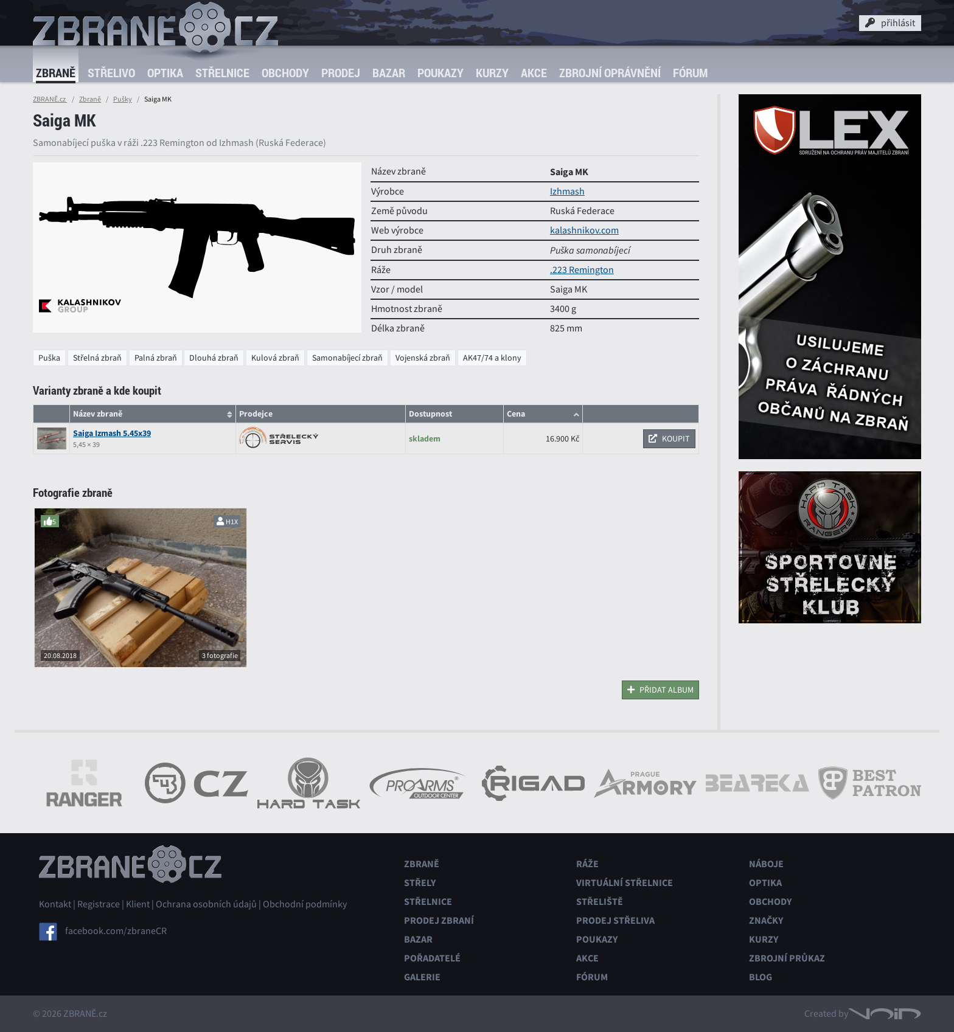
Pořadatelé (432, 958)
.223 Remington (582, 270)
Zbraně (55, 72)
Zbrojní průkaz (787, 958)
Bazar (388, 72)
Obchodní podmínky (305, 904)
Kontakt (55, 904)
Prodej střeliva (615, 920)
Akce (534, 72)
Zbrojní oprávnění (610, 72)
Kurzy (492, 72)
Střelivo (111, 72)
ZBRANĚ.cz (50, 99)
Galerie (422, 977)
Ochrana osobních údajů (206, 904)
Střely (420, 882)
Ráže (587, 863)
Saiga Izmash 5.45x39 (112, 433)
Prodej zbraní (439, 920)
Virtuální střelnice (624, 882)
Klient (138, 904)
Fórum (690, 72)
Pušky (122, 99)
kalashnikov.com (584, 230)
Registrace (98, 904)
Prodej (340, 72)
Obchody (285, 72)
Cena (516, 414)
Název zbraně (97, 414)
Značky (766, 920)
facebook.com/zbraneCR (116, 931)
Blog (760, 977)
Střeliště (599, 901)
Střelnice (222, 72)
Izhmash (567, 191)
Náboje (766, 863)
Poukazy (440, 72)
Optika (165, 72)
